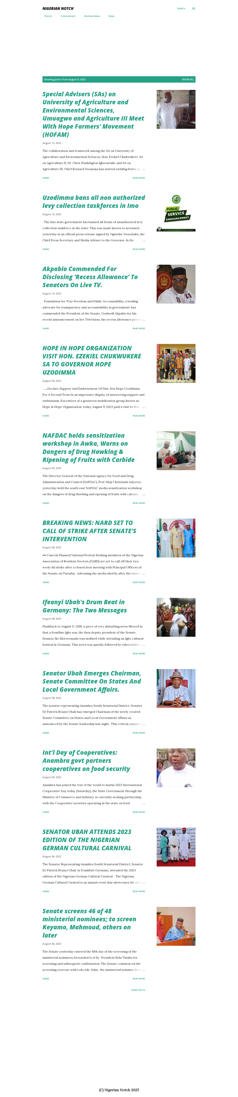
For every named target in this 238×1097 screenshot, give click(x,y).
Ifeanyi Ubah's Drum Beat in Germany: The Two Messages (84, 606)
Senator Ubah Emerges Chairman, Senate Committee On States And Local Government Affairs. (91, 681)
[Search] (181, 8)
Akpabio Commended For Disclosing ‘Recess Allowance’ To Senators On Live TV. (90, 277)
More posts (138, 990)
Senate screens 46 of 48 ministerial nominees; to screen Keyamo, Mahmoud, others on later (89, 923)
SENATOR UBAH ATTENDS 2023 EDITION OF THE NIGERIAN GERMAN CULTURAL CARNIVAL (86, 839)
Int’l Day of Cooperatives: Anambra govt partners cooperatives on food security (86, 760)
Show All (188, 79)
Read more (139, 177)
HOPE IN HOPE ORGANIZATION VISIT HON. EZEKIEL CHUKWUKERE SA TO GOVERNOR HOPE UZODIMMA (91, 360)
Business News (90, 16)
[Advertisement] (118, 42)
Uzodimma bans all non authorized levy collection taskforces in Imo (93, 201)
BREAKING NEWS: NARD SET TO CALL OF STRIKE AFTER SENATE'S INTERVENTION (89, 530)
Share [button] (45, 177)
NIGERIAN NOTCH (57, 8)
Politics (46, 16)
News (109, 16)
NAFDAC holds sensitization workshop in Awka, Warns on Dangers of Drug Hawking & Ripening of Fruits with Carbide (88, 447)
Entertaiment (66, 16)
